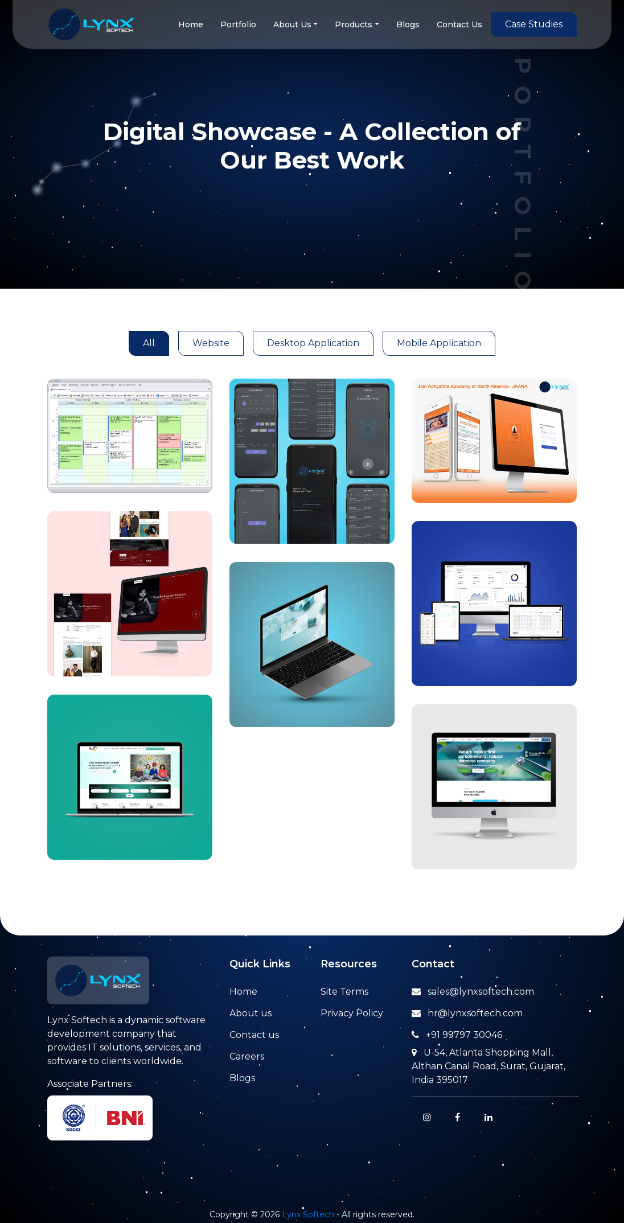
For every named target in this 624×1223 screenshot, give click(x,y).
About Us (292, 24)
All (149, 343)
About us (250, 1013)
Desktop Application (313, 343)
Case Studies (534, 24)
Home (190, 24)
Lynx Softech (308, 1214)
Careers (246, 1056)
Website (210, 343)
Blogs (408, 24)
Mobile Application (439, 343)
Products (353, 24)
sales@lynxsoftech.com (473, 991)
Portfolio (238, 24)
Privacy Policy (352, 1013)
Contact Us (459, 24)
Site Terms (344, 991)
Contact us (254, 1034)
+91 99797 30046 (457, 1034)
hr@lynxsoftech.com (467, 1013)
